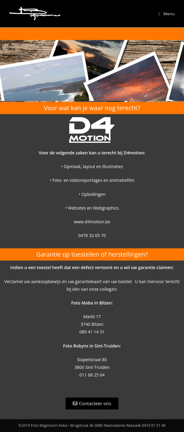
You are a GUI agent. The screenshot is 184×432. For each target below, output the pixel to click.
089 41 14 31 (92, 332)
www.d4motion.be (92, 222)
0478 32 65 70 (92, 235)
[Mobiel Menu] (167, 13)
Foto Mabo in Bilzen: (92, 303)
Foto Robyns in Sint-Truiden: (92, 346)
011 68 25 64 (92, 375)
